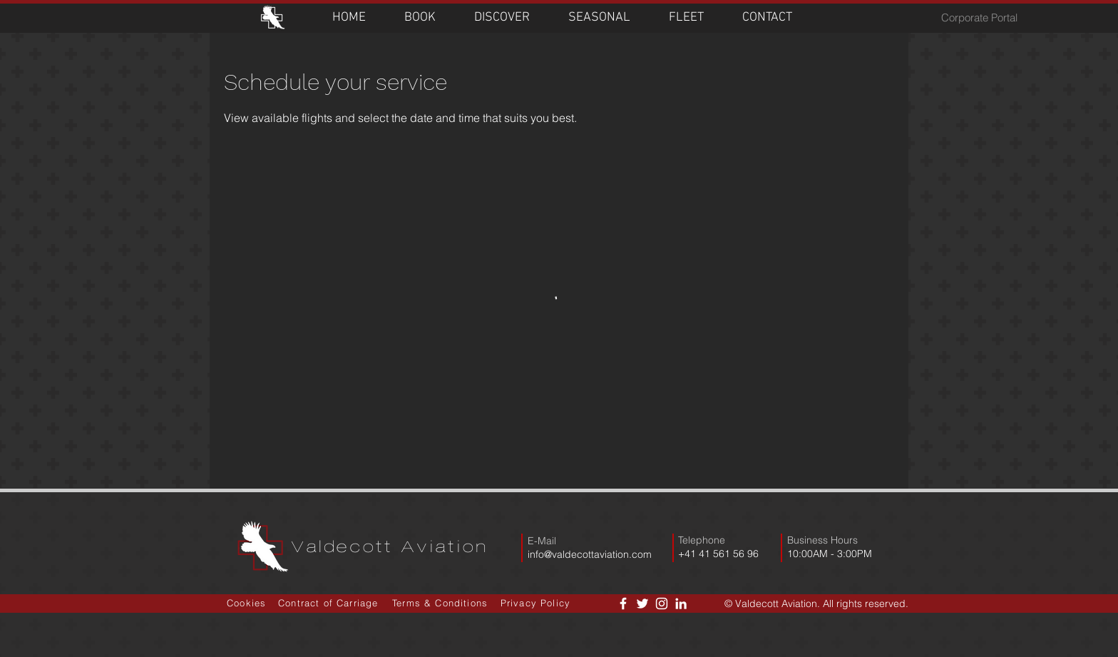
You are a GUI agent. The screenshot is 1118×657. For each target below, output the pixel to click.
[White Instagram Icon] (662, 603)
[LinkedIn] (681, 603)
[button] (420, 17)
